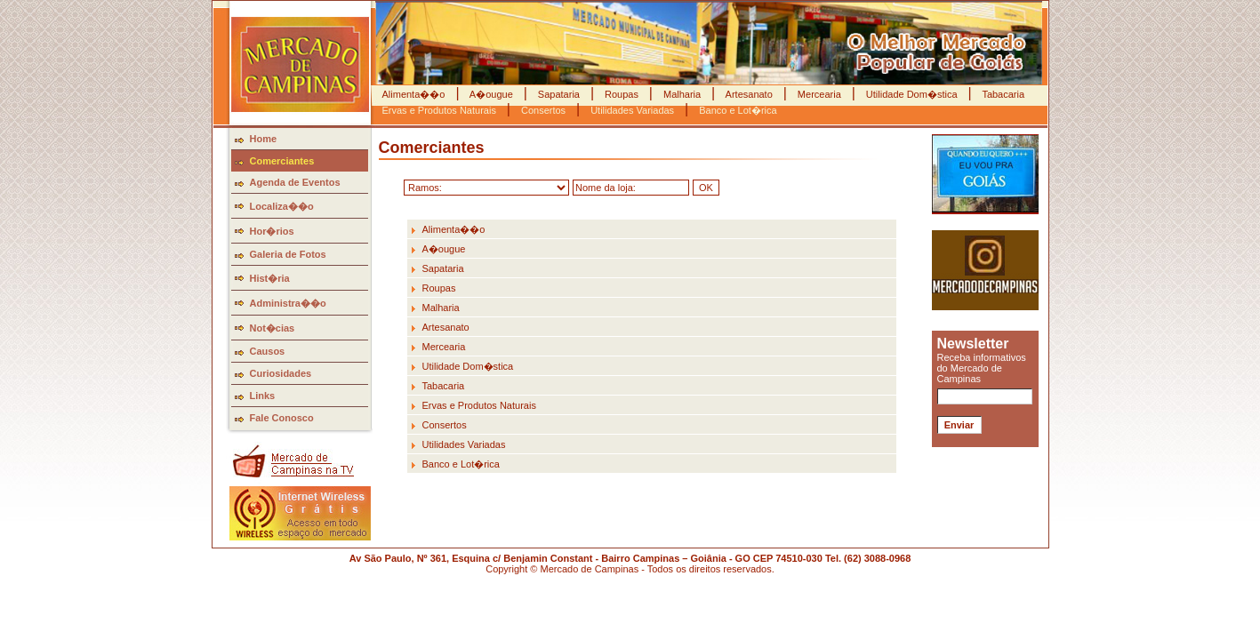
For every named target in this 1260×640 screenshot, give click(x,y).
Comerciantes (282, 161)
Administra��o (288, 303)
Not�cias (272, 328)
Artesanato (749, 94)
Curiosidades (281, 373)
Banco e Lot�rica (461, 464)
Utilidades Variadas (464, 444)
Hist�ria (270, 278)
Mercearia (819, 94)
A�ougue (491, 94)
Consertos (444, 425)
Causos (267, 351)
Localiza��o (282, 206)
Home (263, 138)
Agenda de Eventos (295, 182)
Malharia (682, 94)
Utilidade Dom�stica (911, 94)
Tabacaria (1002, 94)
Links (263, 395)
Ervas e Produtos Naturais (479, 405)
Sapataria (558, 94)
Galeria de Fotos (288, 254)
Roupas (621, 94)
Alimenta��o (415, 94)
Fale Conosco (282, 417)
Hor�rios (272, 231)
